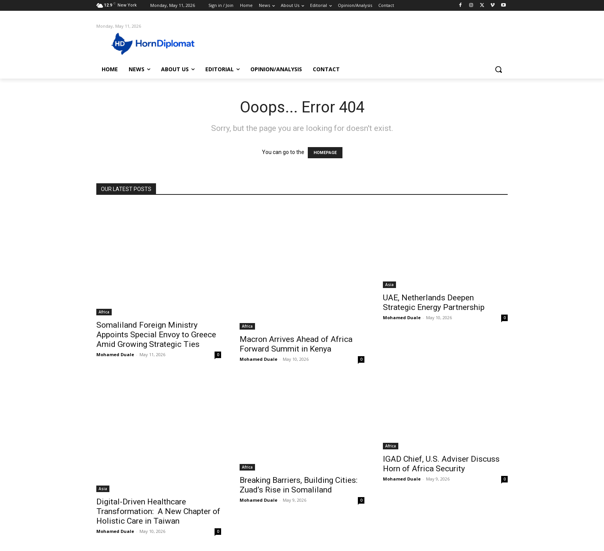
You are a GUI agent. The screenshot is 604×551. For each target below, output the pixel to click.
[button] (498, 69)
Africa (104, 312)
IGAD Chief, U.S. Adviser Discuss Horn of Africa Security (441, 463)
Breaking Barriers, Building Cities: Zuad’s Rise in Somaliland (298, 485)
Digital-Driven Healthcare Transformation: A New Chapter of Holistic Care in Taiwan (158, 511)
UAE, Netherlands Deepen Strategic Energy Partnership (434, 302)
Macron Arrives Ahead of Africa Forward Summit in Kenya (296, 344)
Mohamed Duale (115, 354)
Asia (389, 284)
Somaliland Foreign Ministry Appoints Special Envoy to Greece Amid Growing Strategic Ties (156, 334)
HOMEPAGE (325, 152)
